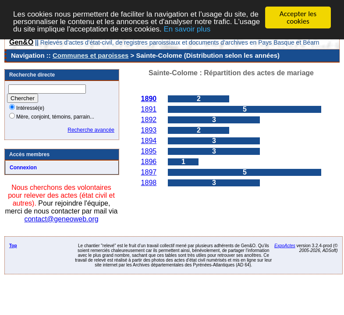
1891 (149, 109)
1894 (149, 140)
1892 (149, 119)
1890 (149, 98)
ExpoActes (284, 245)
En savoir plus (186, 28)
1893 (149, 130)
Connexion (23, 167)
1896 (149, 161)
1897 (149, 172)
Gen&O (21, 42)
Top (13, 245)
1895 (149, 151)
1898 (149, 182)
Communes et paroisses (90, 55)
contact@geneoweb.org (61, 219)
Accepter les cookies (298, 17)
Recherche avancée (90, 130)
